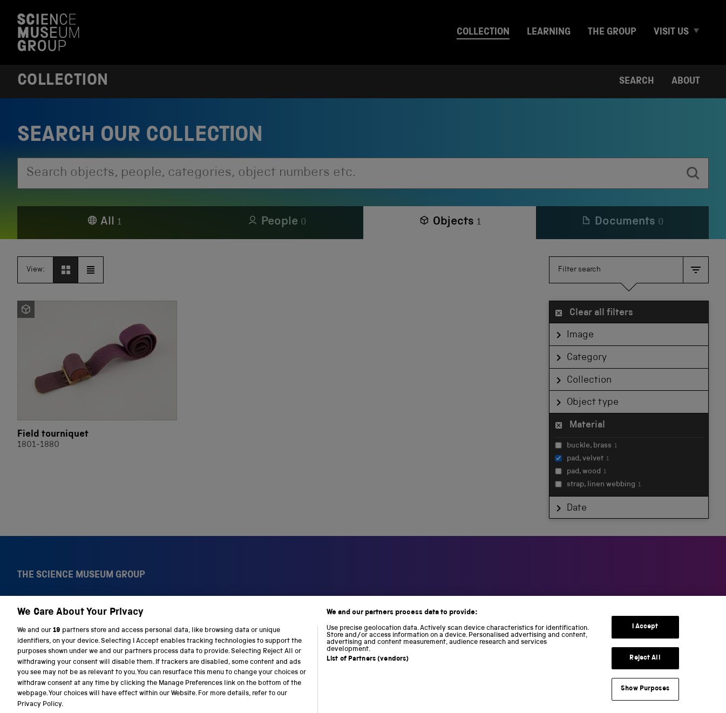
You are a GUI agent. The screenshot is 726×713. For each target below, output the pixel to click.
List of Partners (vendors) (368, 669)
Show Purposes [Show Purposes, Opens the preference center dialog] (645, 698)
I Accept (645, 636)
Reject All (644, 667)
